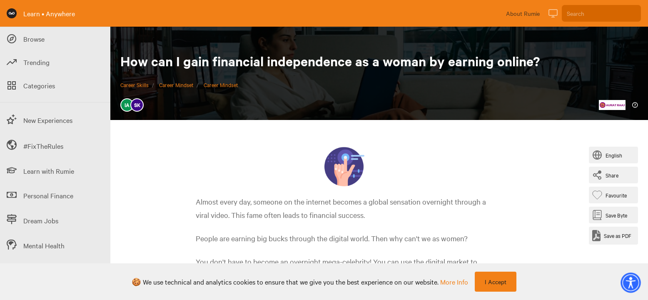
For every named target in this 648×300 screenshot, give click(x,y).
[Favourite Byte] (611, 195)
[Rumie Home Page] (12, 13)
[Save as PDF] (611, 235)
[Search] (601, 13)
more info (454, 281)
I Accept (495, 282)
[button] (631, 282)
